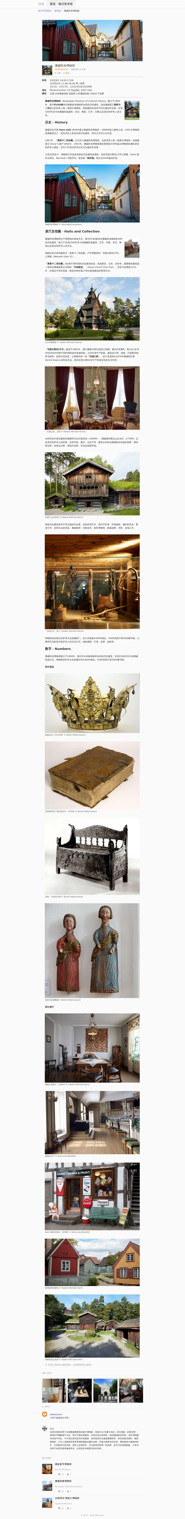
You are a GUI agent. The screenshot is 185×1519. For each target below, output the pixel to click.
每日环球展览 (44, 10)
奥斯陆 (57, 10)
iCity (28, 3)
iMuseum (99, 1515)
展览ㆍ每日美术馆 (61, 4)
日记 (41, 4)
